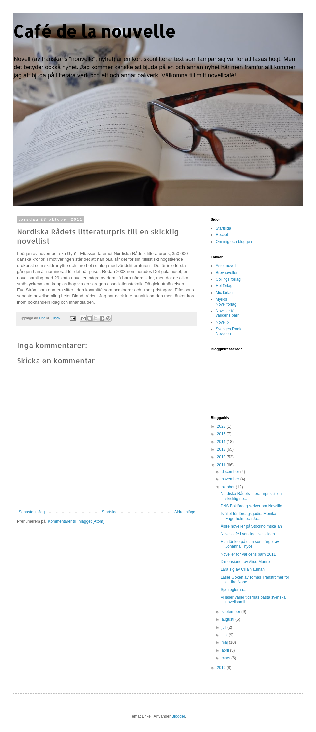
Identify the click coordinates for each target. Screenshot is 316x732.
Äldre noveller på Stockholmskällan (251, 526)
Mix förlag (224, 292)
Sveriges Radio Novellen (229, 331)
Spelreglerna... (233, 589)
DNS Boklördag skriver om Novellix (251, 506)
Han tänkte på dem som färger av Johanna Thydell (250, 544)
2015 (222, 434)
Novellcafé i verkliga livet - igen (248, 534)
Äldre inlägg (184, 512)
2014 (222, 441)
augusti (228, 619)
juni (225, 635)
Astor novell (226, 265)
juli (224, 627)
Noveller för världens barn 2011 (248, 554)
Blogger (178, 716)
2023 (222, 426)
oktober (229, 487)
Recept (222, 234)
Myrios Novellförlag (226, 301)
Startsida (109, 512)
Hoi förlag (224, 286)
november (231, 479)
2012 (222, 457)
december (231, 471)
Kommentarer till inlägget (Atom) (76, 521)
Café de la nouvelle (94, 30)
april (226, 650)
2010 (222, 667)
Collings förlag (228, 279)
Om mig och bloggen (234, 241)
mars (226, 658)
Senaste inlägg (32, 512)
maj (225, 642)
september (231, 612)
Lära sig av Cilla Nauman (243, 569)
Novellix (222, 322)
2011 (222, 465)
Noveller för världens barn (228, 313)
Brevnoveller (227, 272)
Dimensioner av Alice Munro (245, 561)
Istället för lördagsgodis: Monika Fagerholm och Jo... (248, 516)
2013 (222, 449)
